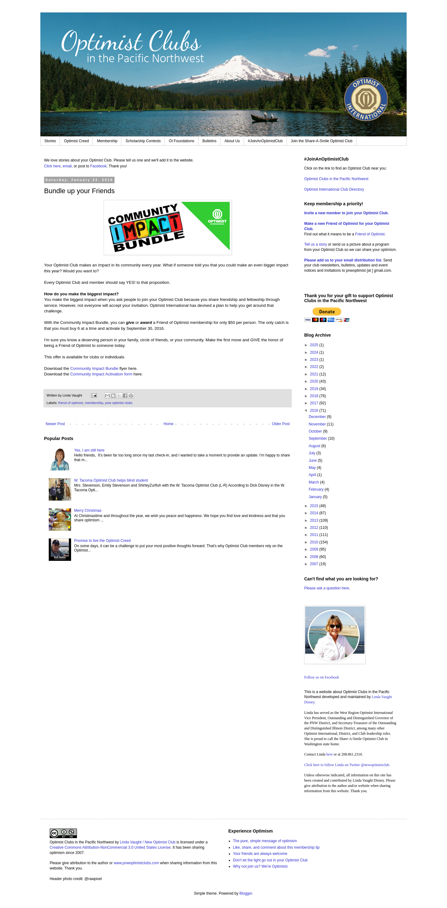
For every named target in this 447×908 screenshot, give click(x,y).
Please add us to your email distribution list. (343, 260)
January (316, 497)
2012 (314, 527)
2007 (314, 564)
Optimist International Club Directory (334, 189)
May (313, 467)
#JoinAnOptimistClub (265, 141)
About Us (232, 141)
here (329, 754)
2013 (314, 520)
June (313, 460)
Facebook (98, 166)
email (67, 166)
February (316, 489)
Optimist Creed (76, 141)
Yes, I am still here (89, 450)
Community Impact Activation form (101, 374)
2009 (314, 549)
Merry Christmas (88, 510)
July (312, 453)
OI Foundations (181, 141)
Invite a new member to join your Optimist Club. (346, 213)
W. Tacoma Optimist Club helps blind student (111, 480)
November (318, 424)
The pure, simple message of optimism (265, 841)
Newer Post (55, 424)
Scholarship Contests (142, 141)
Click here (52, 166)
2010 (314, 542)
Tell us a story (316, 244)
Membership (107, 141)
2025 (314, 345)
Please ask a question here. (327, 588)
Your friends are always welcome (260, 853)
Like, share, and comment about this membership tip (276, 847)
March (314, 482)
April (313, 475)
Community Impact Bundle (94, 368)
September (318, 438)
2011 (314, 535)
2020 (314, 381)
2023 (314, 359)
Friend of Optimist (370, 234)
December (318, 417)
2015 (314, 506)
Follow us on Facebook (321, 677)
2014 (314, 513)
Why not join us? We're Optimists (260, 866)
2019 (314, 389)
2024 (314, 352)
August (315, 446)
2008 (314, 557)
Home (169, 424)
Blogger (245, 893)
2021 (314, 374)
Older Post (281, 424)
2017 (314, 403)
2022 (314, 367)
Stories (50, 141)
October (316, 431)
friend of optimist (70, 403)
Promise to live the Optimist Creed (102, 540)
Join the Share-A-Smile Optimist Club (322, 141)
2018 (314, 396)
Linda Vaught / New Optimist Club (147, 842)
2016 (314, 410)
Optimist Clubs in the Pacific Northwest (336, 179)
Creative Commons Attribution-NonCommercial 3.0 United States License (110, 847)
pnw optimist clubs (118, 403)
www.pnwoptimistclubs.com (136, 863)
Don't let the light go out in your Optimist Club (270, 860)
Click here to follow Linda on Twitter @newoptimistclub (346, 765)
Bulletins (209, 141)
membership (94, 403)
